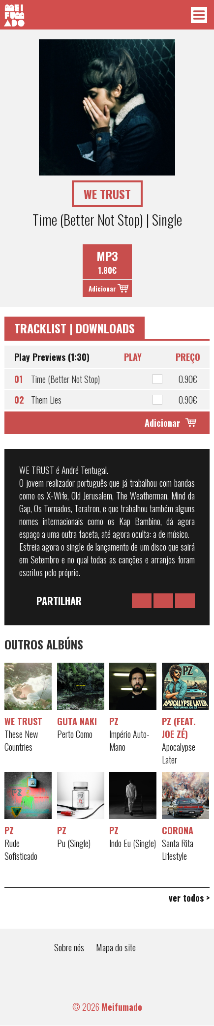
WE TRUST (23, 721)
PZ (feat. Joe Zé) (179, 727)
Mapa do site (116, 947)
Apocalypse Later (178, 753)
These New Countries (21, 740)
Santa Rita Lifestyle (177, 849)
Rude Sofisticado (20, 849)
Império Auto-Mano (129, 740)
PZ (114, 721)
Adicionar (102, 288)
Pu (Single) (74, 843)
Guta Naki (77, 721)
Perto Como (74, 734)
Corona (177, 830)
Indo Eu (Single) (132, 843)
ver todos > (189, 897)
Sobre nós (69, 947)
